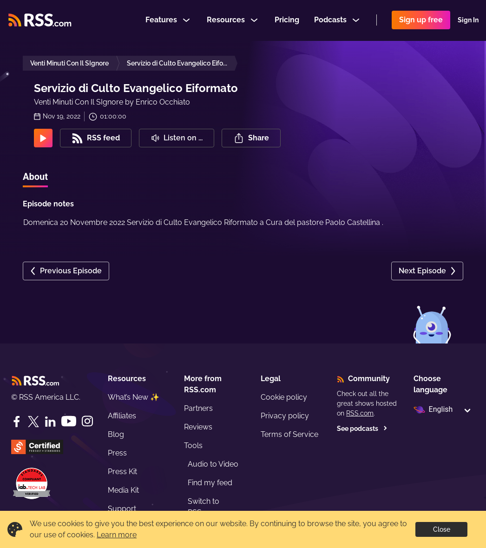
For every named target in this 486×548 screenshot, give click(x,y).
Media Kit (123, 490)
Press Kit (122, 471)
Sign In (468, 20)
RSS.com (360, 413)
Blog (116, 434)
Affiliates (122, 415)
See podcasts (362, 428)
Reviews (198, 427)
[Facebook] (16, 421)
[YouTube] (68, 421)
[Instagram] (87, 421)
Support (122, 508)
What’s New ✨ (133, 397)
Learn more (117, 534)
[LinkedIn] (50, 421)
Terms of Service (289, 434)
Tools (193, 445)
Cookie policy (284, 397)
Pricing (287, 20)
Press (117, 453)
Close (441, 529)
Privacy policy (285, 415)
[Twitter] (33, 421)
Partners (198, 408)
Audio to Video (213, 464)
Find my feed (210, 482)
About (35, 176)
